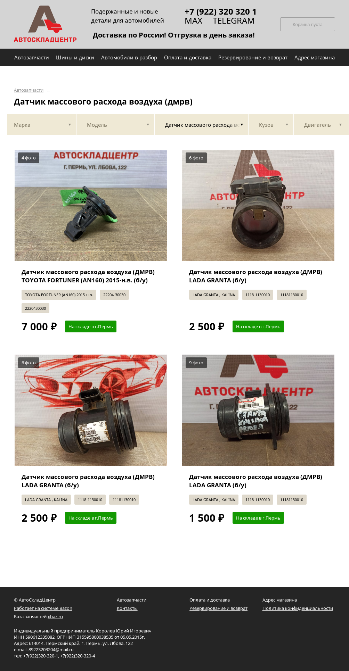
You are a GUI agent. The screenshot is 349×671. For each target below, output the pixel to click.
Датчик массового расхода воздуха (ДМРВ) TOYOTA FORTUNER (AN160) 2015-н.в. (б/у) (88, 276)
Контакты (127, 608)
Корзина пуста (308, 24)
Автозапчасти (28, 90)
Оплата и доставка (209, 600)
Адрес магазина (279, 600)
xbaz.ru (55, 616)
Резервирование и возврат (218, 608)
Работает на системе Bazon (43, 608)
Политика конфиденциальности (297, 608)
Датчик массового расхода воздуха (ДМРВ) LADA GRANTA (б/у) (255, 276)
